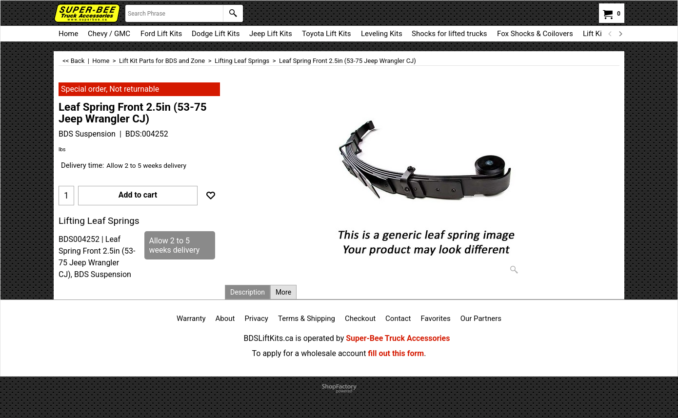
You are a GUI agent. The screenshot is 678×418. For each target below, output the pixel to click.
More (283, 292)
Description (247, 292)
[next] (620, 33)
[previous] (610, 33)
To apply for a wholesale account (309, 353)
